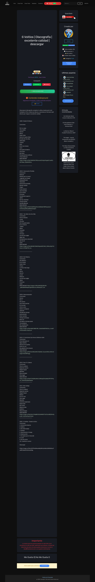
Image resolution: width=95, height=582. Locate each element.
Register (86, 3)
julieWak (67, 92)
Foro (15, 3)
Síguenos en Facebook (69, 63)
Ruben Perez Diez (68, 96)
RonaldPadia (68, 83)
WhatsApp (37, 84)
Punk (72, 58)
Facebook (27, 84)
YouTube (46, 84)
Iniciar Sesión (44, 565)
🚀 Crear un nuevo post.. (37, 91)
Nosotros (34, 3)
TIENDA (51, 3)
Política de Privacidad (47, 577)
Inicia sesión (68, 100)
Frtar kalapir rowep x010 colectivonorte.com (68, 88)
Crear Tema (27, 3)
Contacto (40, 3)
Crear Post (20, 3)
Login (80, 3)
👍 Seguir (37, 103)
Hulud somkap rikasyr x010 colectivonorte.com (68, 79)
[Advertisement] (37, 23)
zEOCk (68, 41)
